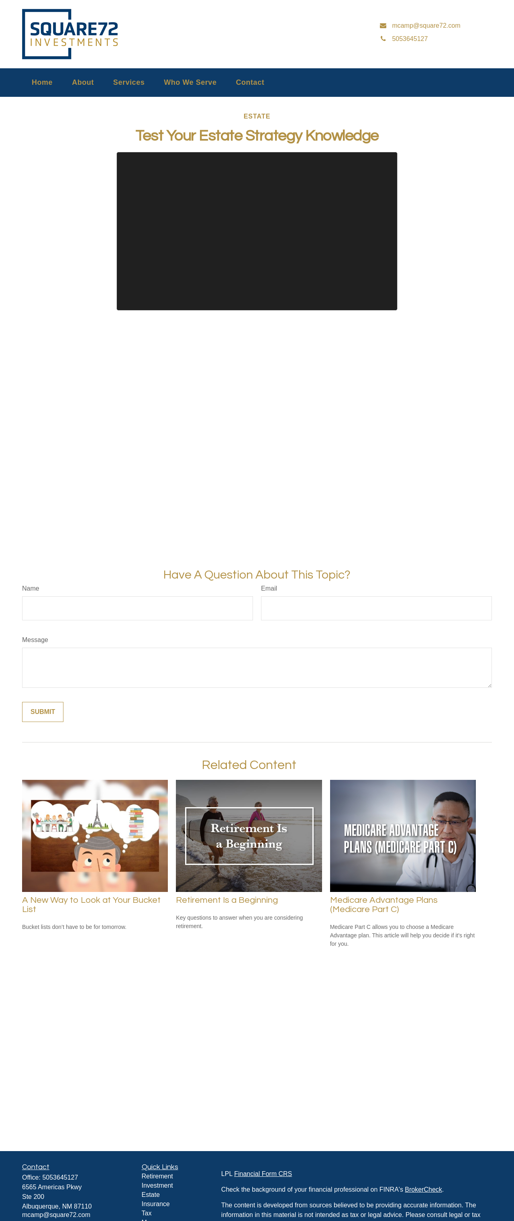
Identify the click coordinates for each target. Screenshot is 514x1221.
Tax (147, 1213)
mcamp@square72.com (56, 1214)
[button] (42, 82)
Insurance (156, 1204)
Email (269, 588)
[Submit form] (42, 712)
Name (30, 588)
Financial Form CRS (263, 1173)
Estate (151, 1194)
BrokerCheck (423, 1189)
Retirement (157, 1176)
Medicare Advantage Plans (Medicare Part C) (384, 905)
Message (35, 639)
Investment (157, 1185)
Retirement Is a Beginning (227, 900)
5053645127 (60, 1177)
